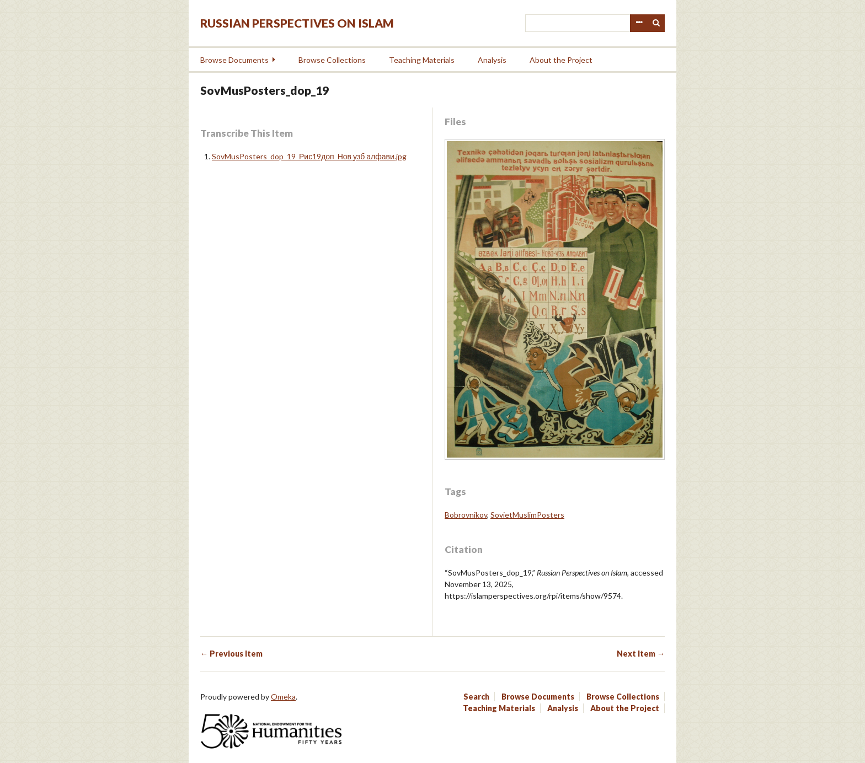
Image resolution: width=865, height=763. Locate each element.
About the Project (561, 60)
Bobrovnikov (466, 514)
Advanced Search (639, 23)
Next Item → (641, 653)
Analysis (492, 60)
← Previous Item (231, 653)
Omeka (283, 696)
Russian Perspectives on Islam (297, 23)
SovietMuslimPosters (527, 514)
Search (656, 23)
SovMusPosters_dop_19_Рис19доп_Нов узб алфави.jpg (309, 156)
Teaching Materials (422, 60)
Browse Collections (332, 60)
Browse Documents (234, 60)
